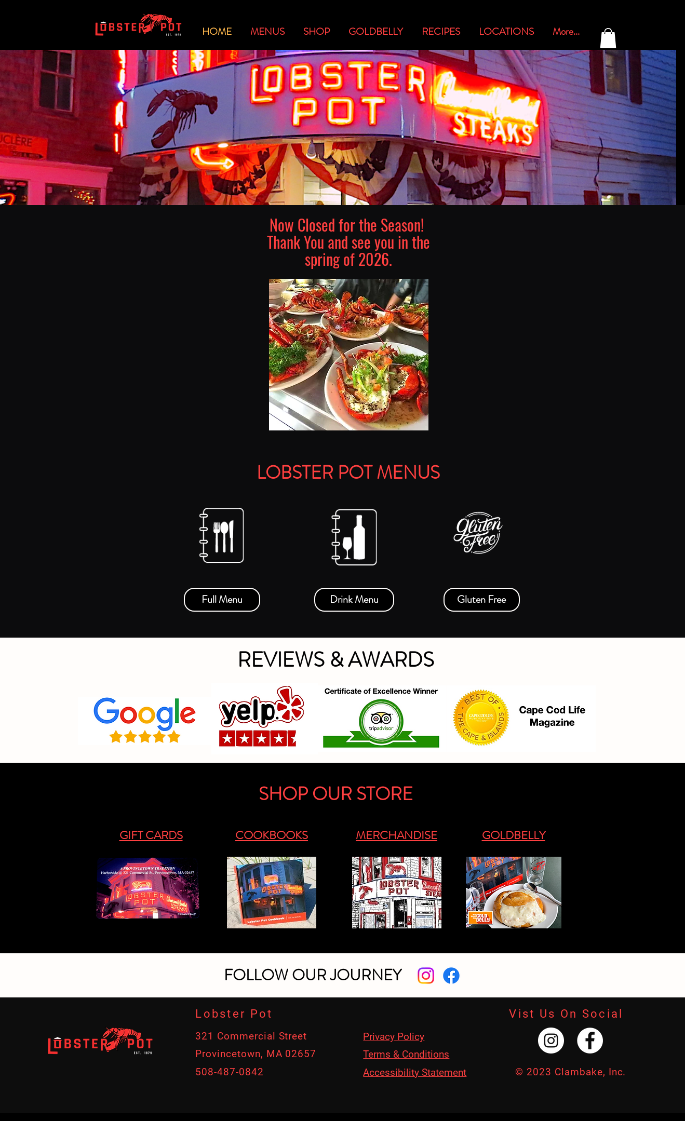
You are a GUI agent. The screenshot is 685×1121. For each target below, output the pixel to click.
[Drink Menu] (354, 600)
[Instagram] (426, 976)
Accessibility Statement (414, 1072)
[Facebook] (451, 976)
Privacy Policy (393, 1037)
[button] (608, 38)
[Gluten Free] (482, 600)
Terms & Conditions (406, 1054)
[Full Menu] (222, 600)
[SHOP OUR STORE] (336, 794)
